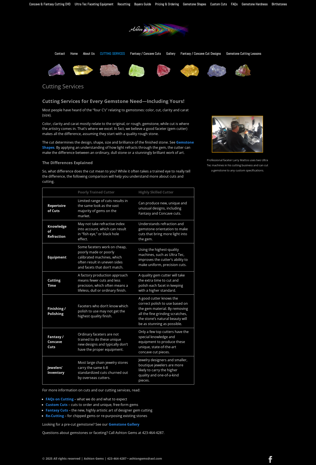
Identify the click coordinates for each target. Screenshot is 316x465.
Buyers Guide (142, 4)
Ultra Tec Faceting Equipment (94, 4)
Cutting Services (112, 54)
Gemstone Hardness (255, 4)
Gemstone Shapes (194, 4)
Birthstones (279, 4)
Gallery (170, 54)
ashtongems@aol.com (145, 458)
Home (74, 54)
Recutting (123, 4)
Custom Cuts (218, 4)
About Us (89, 54)
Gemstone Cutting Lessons (243, 54)
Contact (60, 54)
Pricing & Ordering (167, 4)
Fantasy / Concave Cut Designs (201, 54)
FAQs (234, 4)
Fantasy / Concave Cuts (145, 54)
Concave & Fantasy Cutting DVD (50, 4)
